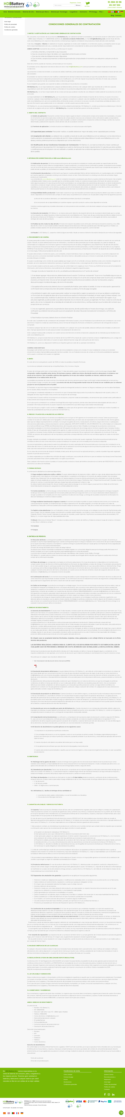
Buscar (78, 5)
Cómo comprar (68, 1074)
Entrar (79, 2)
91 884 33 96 (115, 2)
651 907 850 (114, 5)
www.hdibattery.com (49, 179)
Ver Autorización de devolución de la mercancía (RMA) (52, 661)
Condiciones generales (11, 30)
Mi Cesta (87, 4)
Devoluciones (68, 1082)
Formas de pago (68, 1077)
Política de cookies (9, 27)
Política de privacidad (10, 24)
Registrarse (73, 2)
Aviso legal (7, 21)
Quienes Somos (108, 1074)
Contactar (107, 1089)
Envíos (66, 1079)
